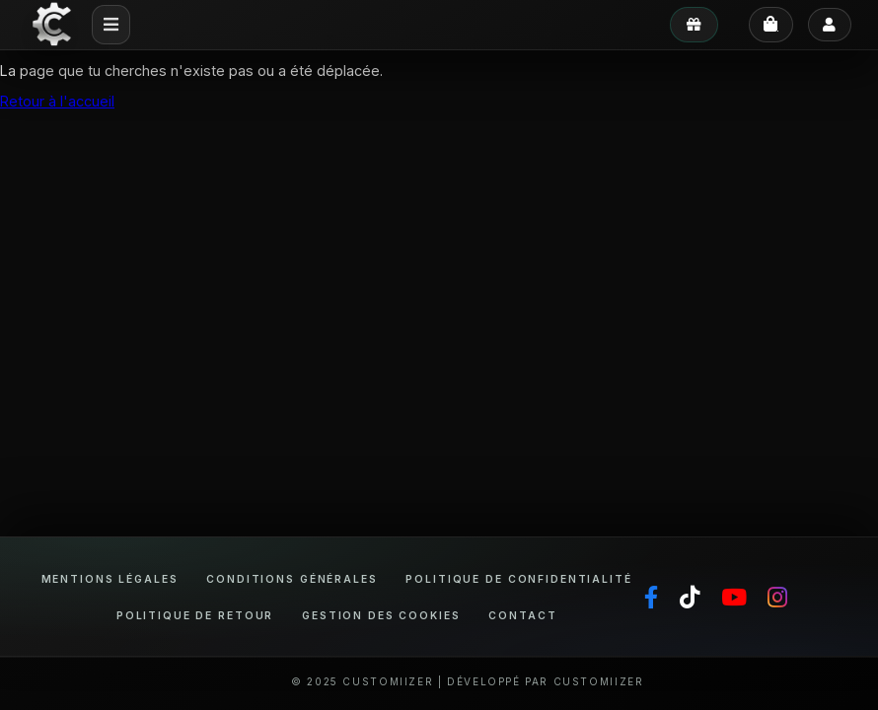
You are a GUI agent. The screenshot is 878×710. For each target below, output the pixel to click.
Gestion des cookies (381, 615)
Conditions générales (291, 579)
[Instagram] (777, 597)
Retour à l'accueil (57, 101)
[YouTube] (734, 597)
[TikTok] (689, 597)
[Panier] (771, 24)
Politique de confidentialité (518, 579)
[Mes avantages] (694, 24)
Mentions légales (110, 579)
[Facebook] (651, 597)
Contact (522, 615)
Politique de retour (194, 615)
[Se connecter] (830, 24)
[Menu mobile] (111, 24)
